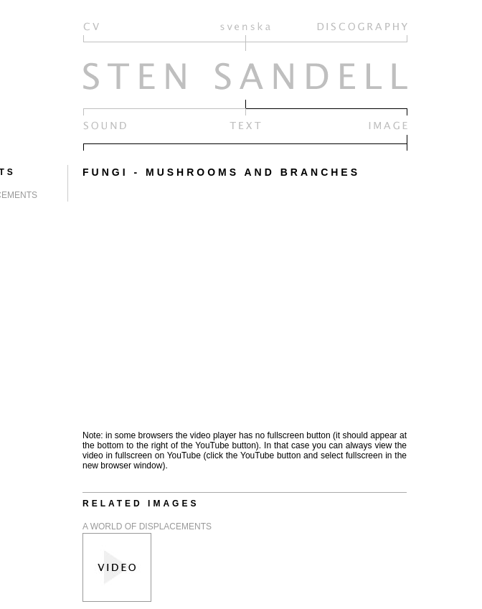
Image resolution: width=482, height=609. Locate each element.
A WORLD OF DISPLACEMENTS (147, 526)
